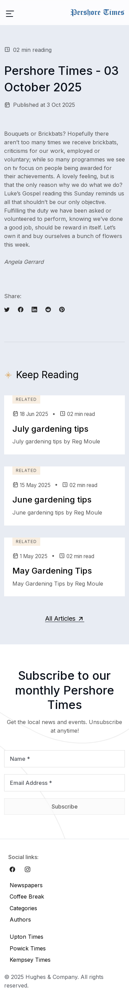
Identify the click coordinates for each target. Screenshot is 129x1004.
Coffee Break (27, 896)
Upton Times (26, 936)
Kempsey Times (30, 959)
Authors (20, 919)
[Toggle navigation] (10, 12)
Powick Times (28, 948)
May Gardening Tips (52, 571)
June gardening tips (52, 500)
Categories (23, 908)
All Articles (64, 618)
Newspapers (26, 885)
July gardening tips (50, 429)
